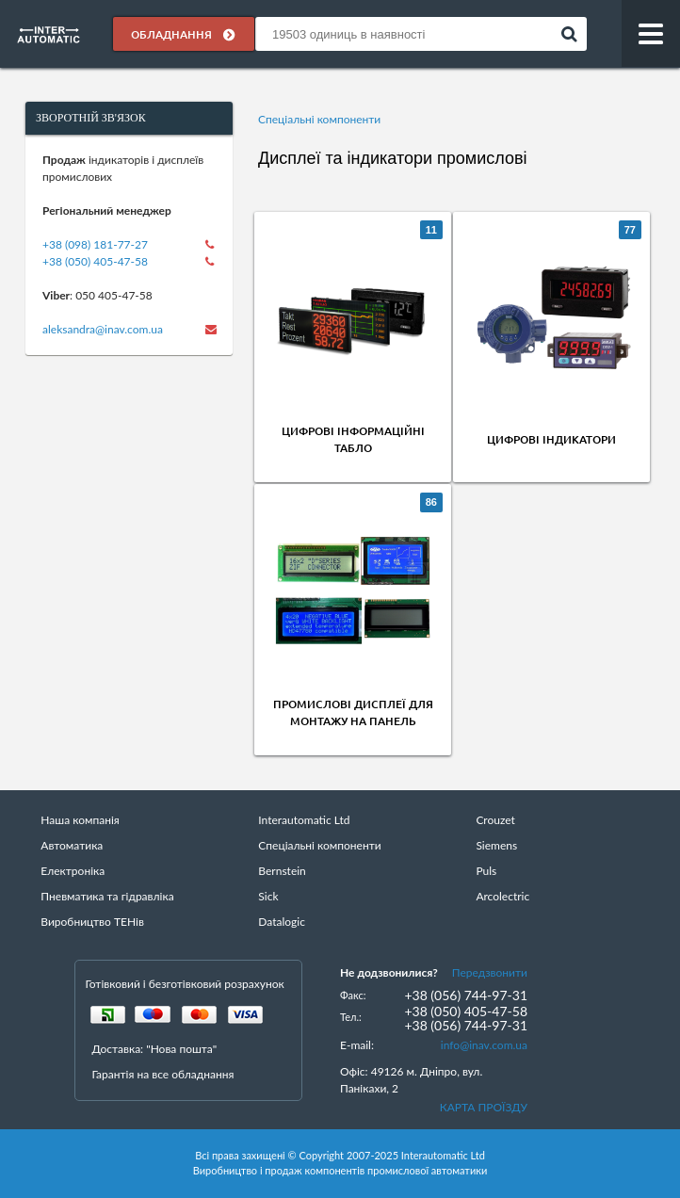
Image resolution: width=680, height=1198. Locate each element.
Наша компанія (79, 820)
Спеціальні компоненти (319, 119)
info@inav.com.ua (484, 1045)
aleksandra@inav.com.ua (102, 329)
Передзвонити (489, 972)
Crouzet (495, 820)
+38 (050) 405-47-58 (95, 261)
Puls (486, 871)
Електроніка (72, 871)
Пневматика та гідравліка (106, 896)
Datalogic (281, 922)
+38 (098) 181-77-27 (95, 244)
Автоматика (71, 845)
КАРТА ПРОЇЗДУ (483, 1107)
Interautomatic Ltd (303, 820)
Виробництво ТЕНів (92, 922)
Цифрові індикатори (551, 439)
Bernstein (281, 871)
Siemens (496, 845)
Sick (268, 896)
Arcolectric (502, 896)
